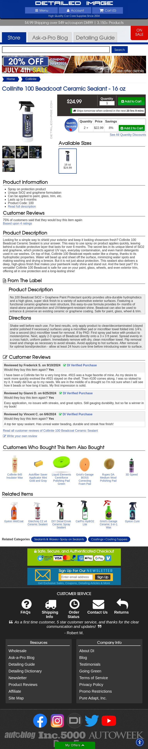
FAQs (25, 609)
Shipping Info (50, 611)
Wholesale (17, 651)
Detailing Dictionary (25, 671)
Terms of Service (93, 678)
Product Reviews (22, 684)
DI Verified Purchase (80, 365)
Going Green (90, 671)
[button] (139, 742)
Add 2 (132, 128)
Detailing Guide (21, 664)
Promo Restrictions (95, 691)
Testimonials (89, 664)
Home (11, 79)
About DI (86, 651)
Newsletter (17, 678)
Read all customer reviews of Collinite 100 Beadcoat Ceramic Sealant (50, 430)
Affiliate (14, 691)
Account (75, 10)
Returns (121, 609)
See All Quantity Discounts (128, 134)
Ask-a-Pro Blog (21, 657)
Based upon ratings (17, 223)
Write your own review (20, 436)
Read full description (22, 206)
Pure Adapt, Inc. (93, 698)
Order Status (73, 611)
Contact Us (97, 609)
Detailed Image (74, 3)
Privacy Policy (91, 684)
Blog (83, 657)
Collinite (30, 79)
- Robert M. (74, 633)
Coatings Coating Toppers (109, 539)
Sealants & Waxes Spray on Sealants (59, 539)
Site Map (16, 698)
